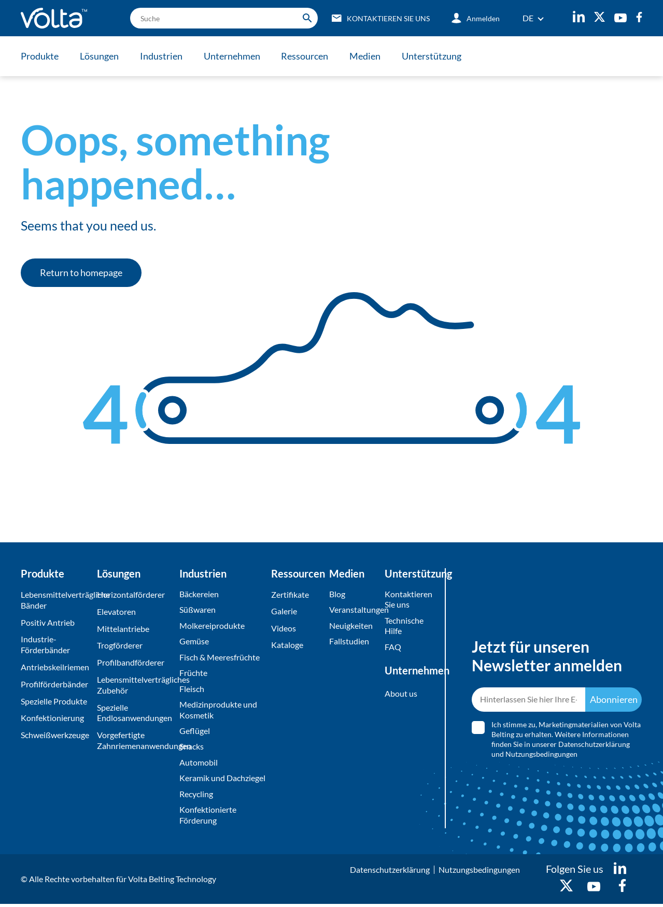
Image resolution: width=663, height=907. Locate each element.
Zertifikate (290, 594)
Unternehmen (233, 56)
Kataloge (287, 645)
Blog (337, 594)
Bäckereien (199, 594)
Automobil (198, 764)
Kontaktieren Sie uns (408, 599)
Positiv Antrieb (48, 622)
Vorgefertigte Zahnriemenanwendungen (135, 740)
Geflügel (194, 732)
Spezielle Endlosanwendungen (134, 712)
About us (401, 694)
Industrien (162, 56)
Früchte (193, 674)
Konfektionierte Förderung (207, 817)
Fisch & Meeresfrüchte (219, 658)
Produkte (40, 56)
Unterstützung (435, 56)
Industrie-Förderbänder (45, 644)
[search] (222, 18)
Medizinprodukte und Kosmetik (218, 711)
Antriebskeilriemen (55, 667)
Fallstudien (349, 641)
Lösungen (99, 56)
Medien (368, 56)
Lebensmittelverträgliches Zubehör (135, 684)
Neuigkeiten (351, 626)
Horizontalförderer (131, 594)
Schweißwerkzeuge (55, 735)
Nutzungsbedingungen (541, 755)
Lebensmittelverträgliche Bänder (56, 599)
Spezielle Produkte (54, 701)
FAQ (393, 647)
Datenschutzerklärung (594, 745)
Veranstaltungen (354, 610)
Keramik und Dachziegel (222, 780)
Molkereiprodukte (212, 626)
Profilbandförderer (130, 662)
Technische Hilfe (404, 626)
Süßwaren (197, 610)
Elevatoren (116, 611)
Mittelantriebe (123, 629)
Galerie (284, 611)
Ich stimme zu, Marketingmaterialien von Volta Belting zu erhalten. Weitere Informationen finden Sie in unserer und (566, 741)
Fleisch (191, 690)
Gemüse (194, 641)
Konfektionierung (52, 718)
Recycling (196, 796)
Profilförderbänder (54, 684)
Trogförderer (120, 645)
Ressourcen (307, 56)
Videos (283, 629)
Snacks (191, 748)
